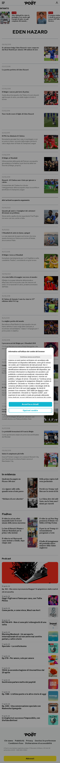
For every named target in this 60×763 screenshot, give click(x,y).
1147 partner (31, 388)
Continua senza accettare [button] (30, 357)
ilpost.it (40, 390)
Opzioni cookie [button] (30, 410)
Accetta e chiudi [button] (30, 404)
